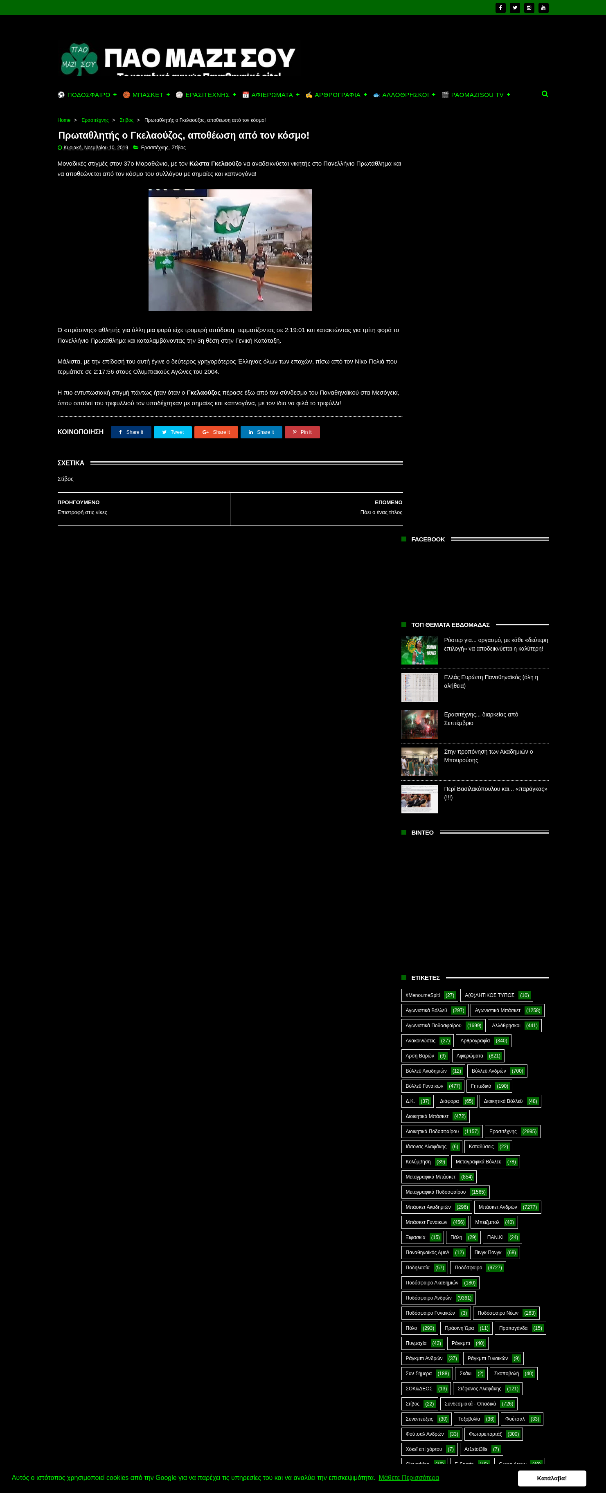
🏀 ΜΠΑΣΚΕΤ (143, 94)
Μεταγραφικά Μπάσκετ (431, 761)
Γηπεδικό (481, 670)
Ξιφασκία (416, 821)
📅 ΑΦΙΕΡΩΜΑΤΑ (267, 94)
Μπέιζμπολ (487, 806)
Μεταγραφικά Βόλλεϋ (479, 746)
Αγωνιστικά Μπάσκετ (497, 594)
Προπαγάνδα (513, 912)
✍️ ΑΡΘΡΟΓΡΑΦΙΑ (332, 94)
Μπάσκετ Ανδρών (498, 791)
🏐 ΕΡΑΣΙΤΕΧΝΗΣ (203, 94)
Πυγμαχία (416, 927)
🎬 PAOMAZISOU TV (473, 94)
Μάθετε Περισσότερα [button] (408, 1478)
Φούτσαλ (515, 1003)
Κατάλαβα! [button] (560, 1478)
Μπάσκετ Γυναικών (427, 806)
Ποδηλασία (418, 852)
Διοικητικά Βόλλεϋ (503, 685)
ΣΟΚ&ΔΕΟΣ (419, 973)
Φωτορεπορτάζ (485, 1018)
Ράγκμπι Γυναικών (488, 942)
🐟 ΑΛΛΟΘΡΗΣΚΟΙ (401, 94)
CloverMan (418, 1048)
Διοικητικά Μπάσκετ (427, 700)
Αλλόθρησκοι (506, 610)
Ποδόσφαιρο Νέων (498, 897)
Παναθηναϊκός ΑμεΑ (428, 837)
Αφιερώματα (470, 640)
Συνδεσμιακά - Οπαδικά (470, 988)
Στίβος (127, 120)
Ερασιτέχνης (95, 120)
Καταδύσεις (481, 731)
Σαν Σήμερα (419, 958)
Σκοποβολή (506, 958)
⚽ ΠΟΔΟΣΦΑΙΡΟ (84, 94)
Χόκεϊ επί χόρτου (424, 1033)
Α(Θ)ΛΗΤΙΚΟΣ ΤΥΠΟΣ (489, 579)
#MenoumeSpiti (423, 579)
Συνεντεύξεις (419, 1003)
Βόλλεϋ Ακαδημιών (426, 655)
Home (64, 120)
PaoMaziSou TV (424, 1079)
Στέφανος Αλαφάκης (479, 973)
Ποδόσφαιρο (468, 852)
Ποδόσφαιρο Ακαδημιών (432, 867)
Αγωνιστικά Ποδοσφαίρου (434, 610)
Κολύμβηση (418, 746)
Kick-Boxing (468, 1063)
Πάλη (456, 821)
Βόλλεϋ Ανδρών (489, 655)
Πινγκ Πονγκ (488, 837)
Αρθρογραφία (475, 625)
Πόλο (411, 912)
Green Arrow (512, 1048)
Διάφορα (449, 685)
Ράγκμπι (461, 927)
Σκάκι (465, 958)
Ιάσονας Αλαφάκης (426, 731)
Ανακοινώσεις (421, 625)
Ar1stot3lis (475, 1033)
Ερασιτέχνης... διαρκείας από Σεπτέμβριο (487, 1435)
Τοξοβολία (469, 1003)
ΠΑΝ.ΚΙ (495, 821)
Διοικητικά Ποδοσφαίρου (432, 715)
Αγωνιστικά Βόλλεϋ (426, 594)
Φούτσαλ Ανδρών (425, 1018)
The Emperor (420, 1094)
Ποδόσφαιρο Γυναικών (430, 897)
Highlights (417, 1063)
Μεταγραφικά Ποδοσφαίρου (436, 776)
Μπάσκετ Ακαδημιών (428, 791)
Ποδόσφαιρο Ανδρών (429, 882)
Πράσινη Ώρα (459, 912)
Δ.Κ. (410, 685)
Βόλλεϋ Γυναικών (425, 670)
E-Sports (464, 1048)
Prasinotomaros (486, 1079)
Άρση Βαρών (420, 640)
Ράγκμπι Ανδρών (424, 942)
